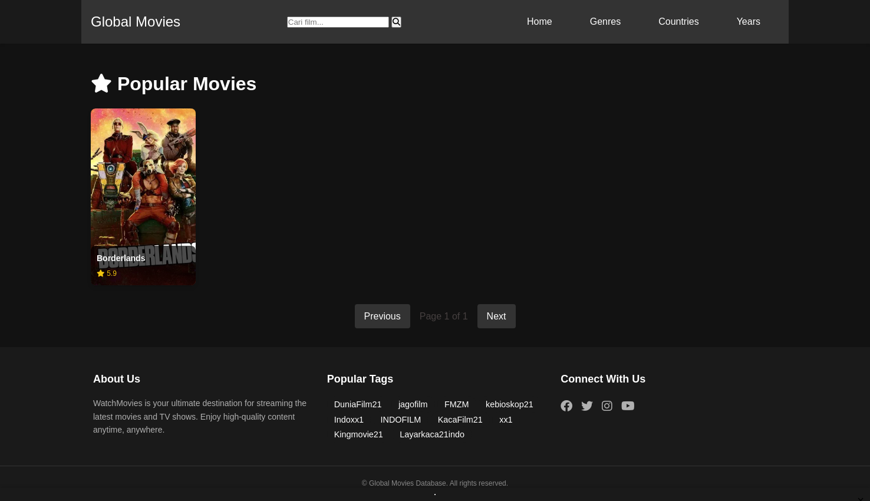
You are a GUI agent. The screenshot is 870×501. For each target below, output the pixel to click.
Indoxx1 (349, 419)
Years (748, 22)
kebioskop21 (509, 404)
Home (539, 22)
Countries (678, 22)
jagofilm (413, 404)
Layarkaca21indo (432, 434)
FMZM (456, 404)
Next (496, 316)
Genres (605, 22)
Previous (382, 316)
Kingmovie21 (358, 434)
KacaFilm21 (460, 419)
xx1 (505, 419)
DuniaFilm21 (358, 404)
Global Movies (135, 21)
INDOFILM (401, 419)
